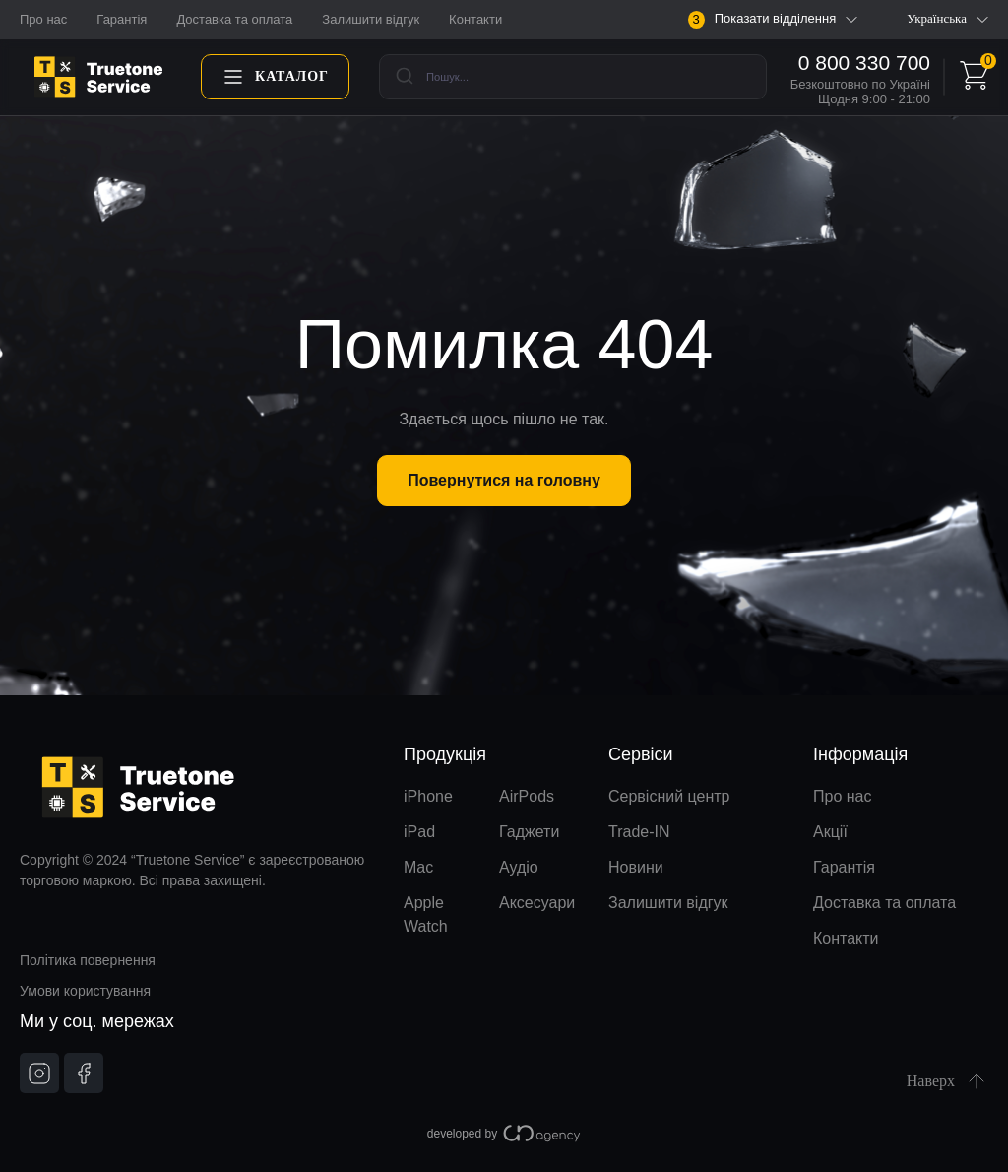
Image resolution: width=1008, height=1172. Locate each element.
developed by (504, 1133)
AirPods (526, 796)
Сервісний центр (669, 796)
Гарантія (121, 19)
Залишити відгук (370, 19)
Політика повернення (88, 960)
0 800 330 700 (864, 62)
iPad (419, 831)
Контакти (475, 19)
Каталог (275, 77)
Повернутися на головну (504, 480)
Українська (947, 19)
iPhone (428, 796)
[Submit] (403, 76)
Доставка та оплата (234, 19)
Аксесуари (537, 902)
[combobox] (573, 76)
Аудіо (518, 867)
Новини (635, 867)
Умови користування (85, 991)
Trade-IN (639, 831)
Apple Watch (426, 914)
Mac (418, 867)
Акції (830, 831)
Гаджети (529, 831)
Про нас (43, 19)
